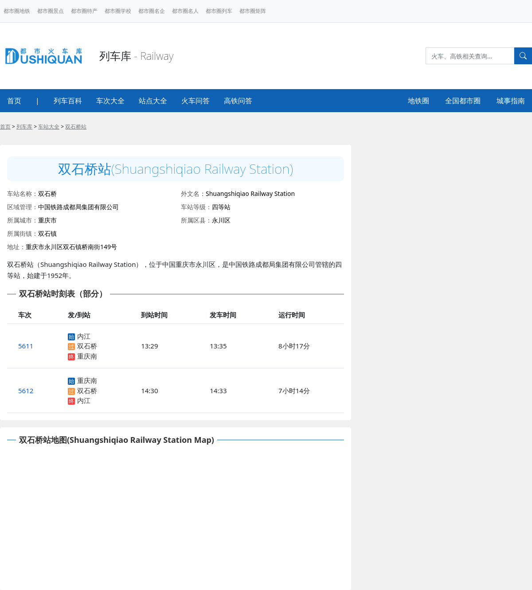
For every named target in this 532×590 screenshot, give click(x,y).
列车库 (24, 126)
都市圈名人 (185, 11)
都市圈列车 (219, 11)
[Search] (470, 55)
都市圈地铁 (17, 11)
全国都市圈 (463, 100)
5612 (25, 390)
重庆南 (87, 356)
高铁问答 (238, 100)
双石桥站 (75, 126)
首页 (14, 100)
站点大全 (153, 100)
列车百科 (68, 100)
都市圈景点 (50, 11)
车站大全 (48, 126)
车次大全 (110, 100)
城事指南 (511, 100)
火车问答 (195, 100)
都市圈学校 (118, 11)
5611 (25, 345)
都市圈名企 (151, 11)
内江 (83, 336)
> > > (43, 126)
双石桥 (87, 345)
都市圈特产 (84, 11)
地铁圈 (418, 100)
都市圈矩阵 (252, 11)
